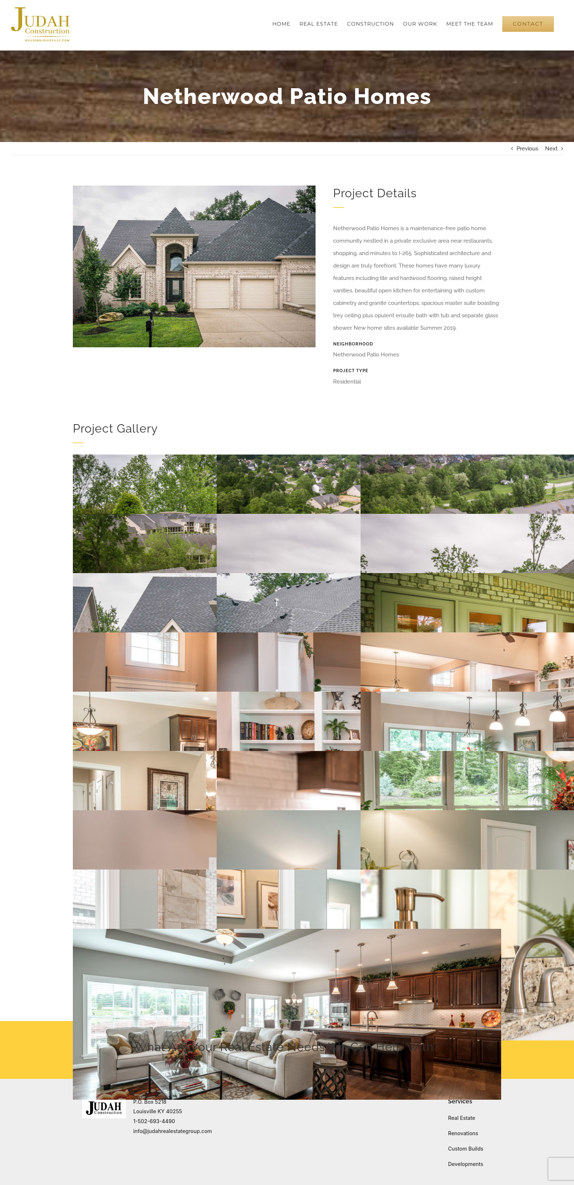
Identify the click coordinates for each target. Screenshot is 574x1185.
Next (551, 148)
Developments (465, 1164)
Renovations (463, 1133)
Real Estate (461, 1118)
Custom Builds (465, 1148)
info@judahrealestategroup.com (172, 1131)
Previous (527, 148)
